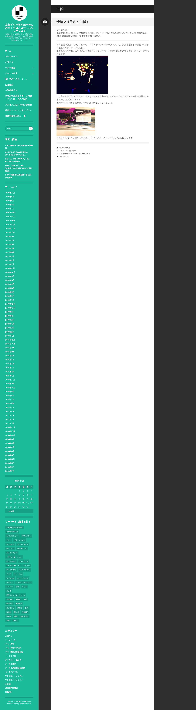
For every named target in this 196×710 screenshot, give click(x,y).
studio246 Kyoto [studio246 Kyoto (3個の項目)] (12, 536)
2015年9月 (9, 391)
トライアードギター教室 (67, 151)
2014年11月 (10, 431)
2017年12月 (10, 304)
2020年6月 (10, 220)
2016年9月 (10, 348)
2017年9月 (10, 312)
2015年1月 (9, 423)
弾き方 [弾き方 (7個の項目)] (19, 608)
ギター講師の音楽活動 (14, 652)
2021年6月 (9, 197)
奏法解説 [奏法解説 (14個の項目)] (9, 604)
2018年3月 (9, 292)
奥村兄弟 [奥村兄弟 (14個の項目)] (19, 604)
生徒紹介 (9, 85)
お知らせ (9, 62)
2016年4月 (10, 364)
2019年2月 (9, 260)
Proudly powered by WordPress (19, 701)
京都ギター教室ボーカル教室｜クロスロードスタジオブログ (19, 27)
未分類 (8, 684)
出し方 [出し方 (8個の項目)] (24, 587)
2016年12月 (10, 340)
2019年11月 (10, 232)
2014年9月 (10, 439)
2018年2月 (9, 296)
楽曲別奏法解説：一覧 (15, 116)
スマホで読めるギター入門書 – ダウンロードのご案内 (18, 97)
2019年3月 (9, 256)
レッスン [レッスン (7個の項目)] (9, 582)
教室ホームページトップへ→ (18, 110)
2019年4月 (10, 252)
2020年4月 (10, 224)
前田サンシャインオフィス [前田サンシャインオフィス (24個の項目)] (15, 595)
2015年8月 (9, 395)
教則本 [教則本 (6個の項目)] (8, 612)
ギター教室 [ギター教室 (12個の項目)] (10, 544)
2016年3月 (9, 368)
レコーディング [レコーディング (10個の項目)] (22, 578)
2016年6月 (10, 356)
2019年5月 (9, 248)
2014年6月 (10, 451)
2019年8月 (10, 236)
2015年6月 (9, 403)
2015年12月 (10, 379)
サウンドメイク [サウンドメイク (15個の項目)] (22, 544)
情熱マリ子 (86, 154)
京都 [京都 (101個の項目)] (17, 587)
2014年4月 (10, 459)
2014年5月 (10, 455)
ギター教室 (10, 68)
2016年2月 (9, 372)
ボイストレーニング (13, 660)
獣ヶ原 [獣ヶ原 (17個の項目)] (16, 612)
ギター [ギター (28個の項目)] (8, 540)
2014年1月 (9, 471)
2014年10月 (10, 435)
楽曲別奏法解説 (11, 688)
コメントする (64, 157)
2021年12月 (10, 193)
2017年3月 (9, 328)
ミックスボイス (11, 672)
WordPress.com (25, 704)
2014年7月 (10, 447)
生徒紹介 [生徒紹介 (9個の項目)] (25, 612)
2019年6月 (10, 244)
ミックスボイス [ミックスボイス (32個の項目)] (24, 570)
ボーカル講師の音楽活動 (15, 668)
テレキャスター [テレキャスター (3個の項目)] (11, 553)
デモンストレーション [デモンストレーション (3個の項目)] (14, 557)
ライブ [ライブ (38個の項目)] (8, 574)
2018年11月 (10, 268)
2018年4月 (10, 288)
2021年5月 (9, 201)
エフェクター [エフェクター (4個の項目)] (26, 536)
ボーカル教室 (11, 73)
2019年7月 (10, 240)
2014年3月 (10, 463)
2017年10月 (10, 308)
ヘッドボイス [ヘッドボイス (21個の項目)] (23, 561)
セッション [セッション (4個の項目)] (10, 548)
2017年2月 (9, 332)
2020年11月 (10, 216)
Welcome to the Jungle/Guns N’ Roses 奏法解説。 (18, 168)
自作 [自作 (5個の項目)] (8, 620)
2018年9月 (10, 276)
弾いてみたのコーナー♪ (16, 79)
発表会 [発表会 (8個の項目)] (8, 616)
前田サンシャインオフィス (72, 154)
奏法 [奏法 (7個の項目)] (25, 599)
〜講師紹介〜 (11, 90)
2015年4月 (10, 411)
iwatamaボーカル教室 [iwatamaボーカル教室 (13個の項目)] (14, 527)
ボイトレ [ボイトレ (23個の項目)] (27, 565)
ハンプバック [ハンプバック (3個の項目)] (11, 561)
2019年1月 (9, 264)
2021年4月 (10, 204)
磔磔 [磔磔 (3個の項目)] (15, 616)
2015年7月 (9, 399)
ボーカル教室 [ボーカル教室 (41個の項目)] (11, 570)
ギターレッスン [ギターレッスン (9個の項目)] (19, 540)
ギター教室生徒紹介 (13, 648)
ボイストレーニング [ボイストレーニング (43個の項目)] (13, 565)
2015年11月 (10, 383)
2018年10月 (10, 272)
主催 (60, 154)
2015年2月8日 (64, 148)
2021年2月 (9, 208)
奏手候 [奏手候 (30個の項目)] (18, 599)
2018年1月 (9, 300)
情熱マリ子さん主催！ (73, 22)
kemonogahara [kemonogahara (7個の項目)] (12, 532)
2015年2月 (9, 419)
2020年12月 (10, 212)
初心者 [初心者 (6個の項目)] (8, 591)
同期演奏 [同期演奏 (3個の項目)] (9, 599)
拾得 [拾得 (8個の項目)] (26, 608)
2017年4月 (10, 324)
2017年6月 (10, 316)
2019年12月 (10, 228)
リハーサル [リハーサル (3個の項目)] (18, 574)
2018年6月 (10, 280)
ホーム (8, 51)
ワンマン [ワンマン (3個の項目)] (9, 587)
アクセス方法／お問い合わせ (18, 105)
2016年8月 (10, 352)
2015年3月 (9, 415)
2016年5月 (9, 360)
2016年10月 (10, 344)
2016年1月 (9, 376)
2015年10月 (10, 387)
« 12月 (11, 511)
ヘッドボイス (10, 656)
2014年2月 (10, 467)
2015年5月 (9, 407)
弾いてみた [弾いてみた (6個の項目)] (10, 608)
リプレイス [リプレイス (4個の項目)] (10, 578)
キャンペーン (11, 56)
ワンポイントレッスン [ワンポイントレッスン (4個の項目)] (23, 582)
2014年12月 (10, 427)
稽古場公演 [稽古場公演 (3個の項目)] (24, 616)
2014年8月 (10, 443)
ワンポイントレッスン (14, 676)
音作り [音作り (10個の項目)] (15, 620)
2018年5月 (9, 284)
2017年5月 (9, 320)
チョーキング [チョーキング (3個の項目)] (22, 548)
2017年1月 (9, 336)
